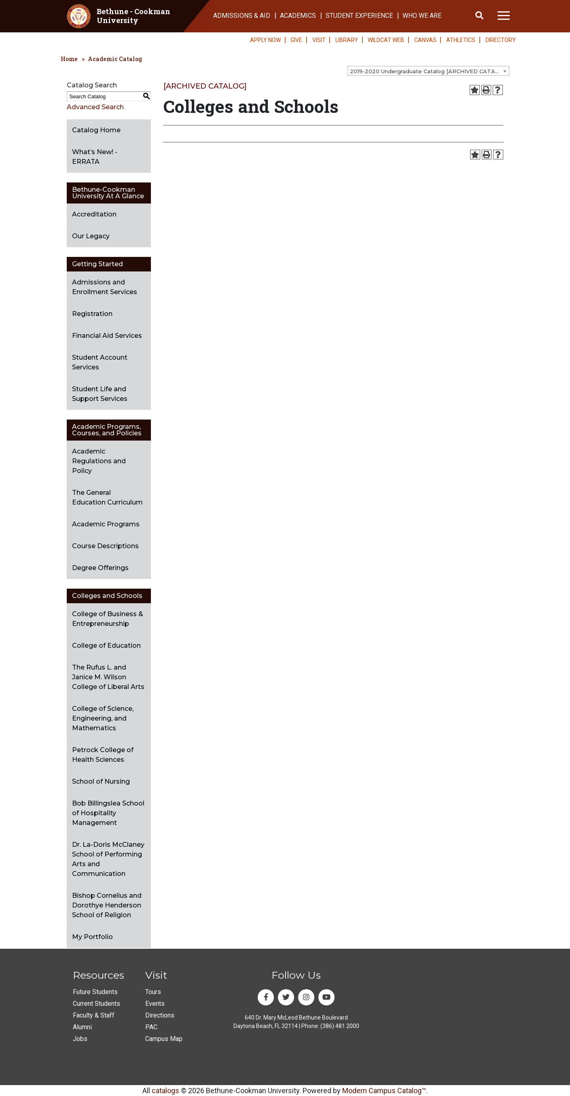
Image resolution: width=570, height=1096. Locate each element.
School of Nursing (101, 781)
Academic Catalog (115, 59)
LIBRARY (346, 40)
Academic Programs (106, 524)
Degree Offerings (100, 568)
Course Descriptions (105, 546)
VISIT (319, 40)
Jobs (80, 1039)
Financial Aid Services (107, 335)
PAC (151, 1027)
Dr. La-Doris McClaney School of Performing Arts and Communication (108, 859)
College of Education (106, 645)
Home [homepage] (69, 59)
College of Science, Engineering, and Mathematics (102, 718)
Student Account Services (99, 362)
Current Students (96, 1003)
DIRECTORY (500, 40)
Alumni (82, 1027)
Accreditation (94, 214)
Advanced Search (95, 107)
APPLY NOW (265, 40)
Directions (159, 1015)
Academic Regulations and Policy (99, 461)
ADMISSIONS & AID (241, 15)
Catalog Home (96, 130)
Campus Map (163, 1039)
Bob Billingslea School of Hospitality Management (108, 813)
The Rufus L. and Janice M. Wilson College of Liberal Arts (108, 677)
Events (155, 1003)
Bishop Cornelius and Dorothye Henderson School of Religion (107, 905)
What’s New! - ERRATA (94, 156)
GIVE (296, 40)
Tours (153, 992)
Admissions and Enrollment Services (104, 287)
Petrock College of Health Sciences (102, 754)
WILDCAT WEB (386, 40)
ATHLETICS (460, 40)
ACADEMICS (298, 15)
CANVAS (425, 40)
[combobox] (428, 71)
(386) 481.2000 (339, 1026)
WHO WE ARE (422, 15)
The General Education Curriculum (107, 497)
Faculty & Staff (93, 1015)
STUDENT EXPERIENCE (359, 15)
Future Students (95, 992)
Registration (92, 314)
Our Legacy (91, 236)
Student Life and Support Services (99, 394)
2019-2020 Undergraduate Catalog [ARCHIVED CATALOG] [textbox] (429, 71)
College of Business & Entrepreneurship (107, 618)
